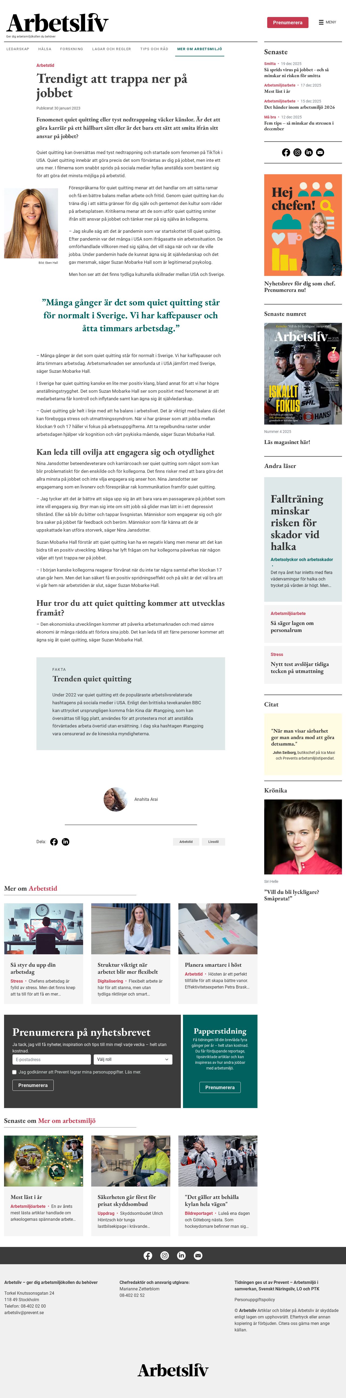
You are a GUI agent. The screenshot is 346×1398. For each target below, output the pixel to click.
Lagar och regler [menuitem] (111, 49)
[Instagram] (297, 152)
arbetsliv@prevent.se (24, 1312)
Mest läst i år (277, 91)
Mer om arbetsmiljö (67, 1120)
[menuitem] (131, 22)
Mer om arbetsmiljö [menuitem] (199, 49)
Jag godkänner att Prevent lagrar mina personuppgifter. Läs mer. (80, 1072)
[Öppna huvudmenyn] (327, 22)
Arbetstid (45, 65)
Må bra (270, 117)
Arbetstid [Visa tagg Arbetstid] (186, 842)
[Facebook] (286, 152)
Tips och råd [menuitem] (154, 49)
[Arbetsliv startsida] (173, 1369)
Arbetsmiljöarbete (280, 85)
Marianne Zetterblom (140, 1288)
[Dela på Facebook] (54, 842)
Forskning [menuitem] (71, 49)
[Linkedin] (309, 152)
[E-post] (320, 152)
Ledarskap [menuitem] (17, 49)
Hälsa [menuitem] (44, 49)
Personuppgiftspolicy (255, 1299)
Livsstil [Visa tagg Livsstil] (213, 842)
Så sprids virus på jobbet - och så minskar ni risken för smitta (296, 72)
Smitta (270, 63)
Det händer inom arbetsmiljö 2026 (299, 107)
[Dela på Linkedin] (65, 842)
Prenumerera (288, 22)
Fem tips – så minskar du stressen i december (299, 126)
